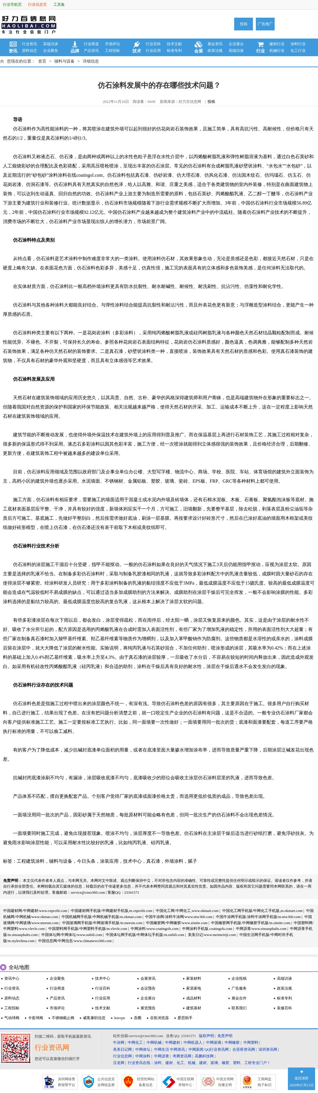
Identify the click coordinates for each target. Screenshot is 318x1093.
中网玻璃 (213, 1042)
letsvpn (119, 1018)
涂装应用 (109, 861)
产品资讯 (91, 50)
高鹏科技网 (204, 1056)
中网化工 (135, 1042)
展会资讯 (215, 44)
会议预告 (148, 988)
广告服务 (239, 988)
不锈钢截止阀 (63, 1018)
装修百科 (284, 1008)
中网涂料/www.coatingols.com (154, 928)
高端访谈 (50, 44)
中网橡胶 (232, 1042)
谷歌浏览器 (159, 1018)
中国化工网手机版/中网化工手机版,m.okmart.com (262, 910)
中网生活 (161, 1049)
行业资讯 (29, 44)
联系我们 (239, 1008)
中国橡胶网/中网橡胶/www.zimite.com (177, 923)
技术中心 (132, 861)
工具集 (59, 4)
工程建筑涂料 (31, 861)
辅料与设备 (64, 61)
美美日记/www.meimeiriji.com (212, 935)
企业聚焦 (50, 50)
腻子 (192, 861)
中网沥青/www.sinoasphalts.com (261, 928)
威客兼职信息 (94, 1018)
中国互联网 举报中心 (185, 1082)
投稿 (243, 24)
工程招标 (112, 50)
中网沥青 (161, 1056)
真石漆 (153, 861)
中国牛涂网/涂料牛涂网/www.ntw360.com (178, 917)
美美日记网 (122, 1049)
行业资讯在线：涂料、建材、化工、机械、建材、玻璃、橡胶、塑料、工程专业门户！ (199, 1063)
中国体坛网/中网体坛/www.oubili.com (71, 935)
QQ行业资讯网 (217, 1049)
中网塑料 (250, 1042)
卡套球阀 (35, 1018)
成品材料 (193, 998)
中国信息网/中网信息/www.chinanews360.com (75, 941)
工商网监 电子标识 (264, 1082)
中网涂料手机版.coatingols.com (207, 928)
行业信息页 (37, 4)
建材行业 (276, 44)
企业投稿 (239, 978)
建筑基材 (193, 1008)
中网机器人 (193, 1042)
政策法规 (215, 50)
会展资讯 (148, 978)
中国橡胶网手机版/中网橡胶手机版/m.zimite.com (250, 923)
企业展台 (236, 44)
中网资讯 (177, 1049)
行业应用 (153, 50)
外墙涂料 (174, 861)
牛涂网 (118, 1042)
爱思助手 (185, 1018)
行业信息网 (122, 1056)
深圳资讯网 (267, 1049)
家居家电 (193, 988)
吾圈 (137, 1018)
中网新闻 (196, 1049)
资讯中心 (11, 978)
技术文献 (174, 44)
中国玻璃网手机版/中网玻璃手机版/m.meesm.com (102, 923)
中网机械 (154, 1042)
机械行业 (276, 50)
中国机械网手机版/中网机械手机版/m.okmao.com (102, 917)
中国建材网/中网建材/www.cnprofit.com (35, 910)
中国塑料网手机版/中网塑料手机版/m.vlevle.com (87, 928)
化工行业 (298, 50)
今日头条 (86, 861)
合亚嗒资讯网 (243, 1049)
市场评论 (112, 44)
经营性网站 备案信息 (145, 1082)
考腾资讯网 (182, 1056)
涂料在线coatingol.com (80, 175)
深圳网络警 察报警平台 (66, 1082)
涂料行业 (298, 44)
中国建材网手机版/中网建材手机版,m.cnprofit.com (111, 910)
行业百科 (153, 44)
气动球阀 (11, 1018)
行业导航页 (12, 4)
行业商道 (91, 44)
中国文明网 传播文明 (225, 1082)
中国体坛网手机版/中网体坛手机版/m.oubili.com (145, 935)
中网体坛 (142, 1049)
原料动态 (29, 50)
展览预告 (148, 1008)
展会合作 (239, 998)
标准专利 (174, 50)
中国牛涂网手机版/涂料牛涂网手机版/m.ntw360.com (258, 917)
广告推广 (265, 24)
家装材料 (193, 978)
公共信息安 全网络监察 (106, 1082)
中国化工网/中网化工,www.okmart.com (187, 910)
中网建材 (172, 1042)
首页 (42, 61)
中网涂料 (142, 1056)
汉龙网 (118, 1063)
